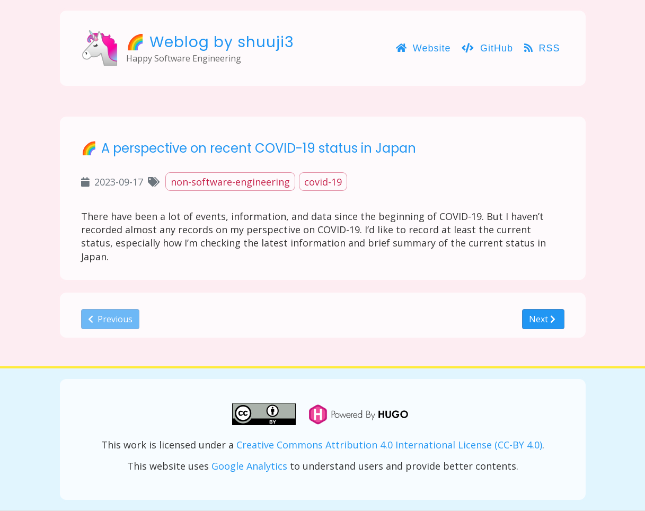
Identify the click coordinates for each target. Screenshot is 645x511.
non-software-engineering (230, 181)
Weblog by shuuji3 (221, 42)
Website (423, 48)
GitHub (487, 48)
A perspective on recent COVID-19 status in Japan (258, 148)
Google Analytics (249, 466)
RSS (542, 48)
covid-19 (323, 181)
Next (542, 319)
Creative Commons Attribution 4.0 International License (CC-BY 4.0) (389, 444)
